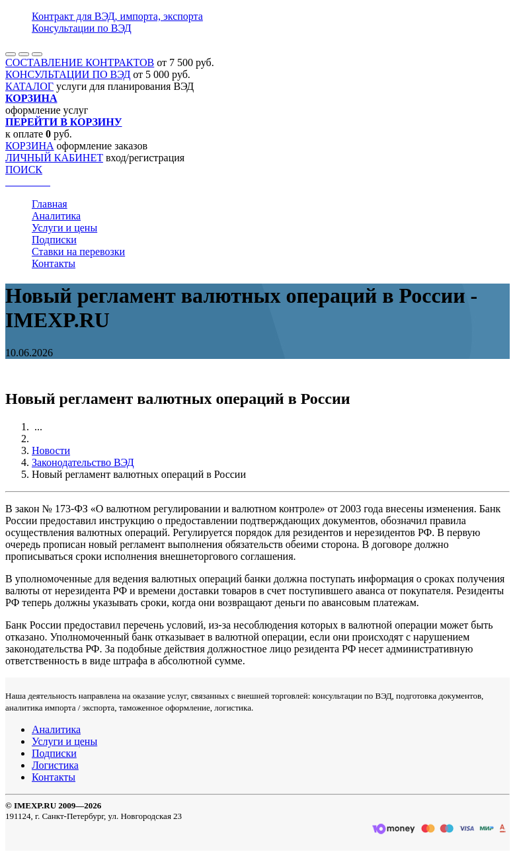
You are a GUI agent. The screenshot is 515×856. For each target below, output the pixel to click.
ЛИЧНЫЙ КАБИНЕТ (54, 157)
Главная (49, 204)
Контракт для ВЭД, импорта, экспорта (117, 16)
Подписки (54, 239)
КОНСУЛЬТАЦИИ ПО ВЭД (67, 74)
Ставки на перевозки (78, 251)
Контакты (53, 263)
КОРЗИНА (29, 145)
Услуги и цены (64, 227)
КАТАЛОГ (29, 86)
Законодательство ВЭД (83, 462)
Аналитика (56, 215)
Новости (51, 450)
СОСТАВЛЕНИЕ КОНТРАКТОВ (79, 62)
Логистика (55, 765)
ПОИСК (23, 169)
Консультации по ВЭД (82, 28)
